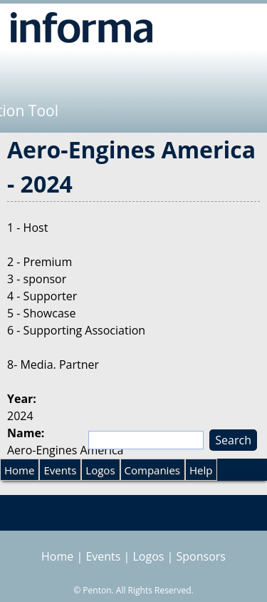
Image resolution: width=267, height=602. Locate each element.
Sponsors (201, 556)
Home (19, 470)
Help (200, 470)
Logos (100, 470)
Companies (152, 470)
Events (59, 470)
